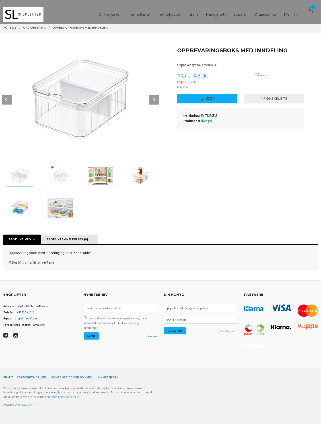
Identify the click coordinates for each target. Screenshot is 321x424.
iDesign (206, 121)
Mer (287, 11)
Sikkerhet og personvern (72, 377)
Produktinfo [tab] (20, 239)
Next (154, 100)
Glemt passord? (228, 331)
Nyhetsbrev (108, 377)
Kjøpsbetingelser (32, 377)
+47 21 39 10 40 (25, 312)
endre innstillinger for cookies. (62, 397)
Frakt (8, 377)
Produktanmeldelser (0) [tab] (67, 239)
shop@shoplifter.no (27, 318)
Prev (7, 100)
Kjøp (207, 99)
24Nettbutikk (25, 405)
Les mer (152, 336)
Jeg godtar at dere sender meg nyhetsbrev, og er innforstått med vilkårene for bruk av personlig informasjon (115, 323)
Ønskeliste (274, 99)
